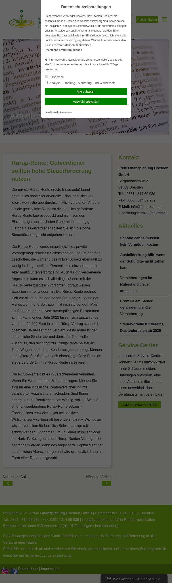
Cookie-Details (52, 112)
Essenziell (54, 77)
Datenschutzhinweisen (77, 45)
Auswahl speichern (86, 101)
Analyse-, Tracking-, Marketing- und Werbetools (80, 83)
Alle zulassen (86, 91)
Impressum (65, 112)
